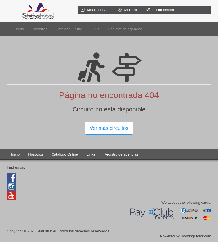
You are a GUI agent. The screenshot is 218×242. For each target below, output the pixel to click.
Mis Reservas (95, 10)
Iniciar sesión (160, 10)
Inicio (19, 29)
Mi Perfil (128, 10)
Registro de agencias (125, 29)
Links (95, 29)
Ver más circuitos (108, 128)
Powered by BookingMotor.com (185, 236)
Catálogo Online (69, 29)
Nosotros (39, 29)
